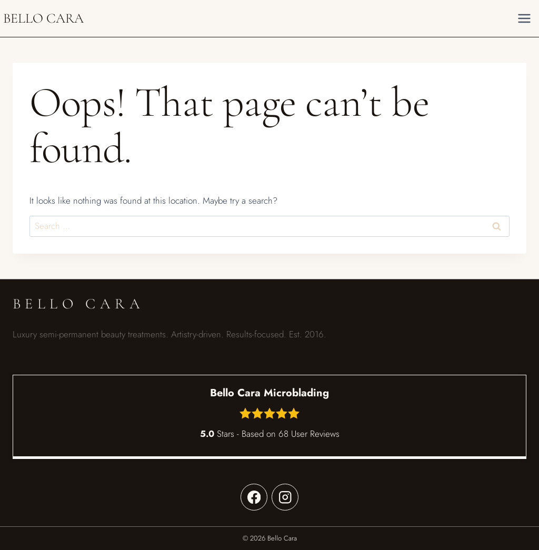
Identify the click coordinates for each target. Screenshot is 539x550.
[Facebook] (254, 497)
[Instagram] (285, 497)
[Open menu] (524, 18)
